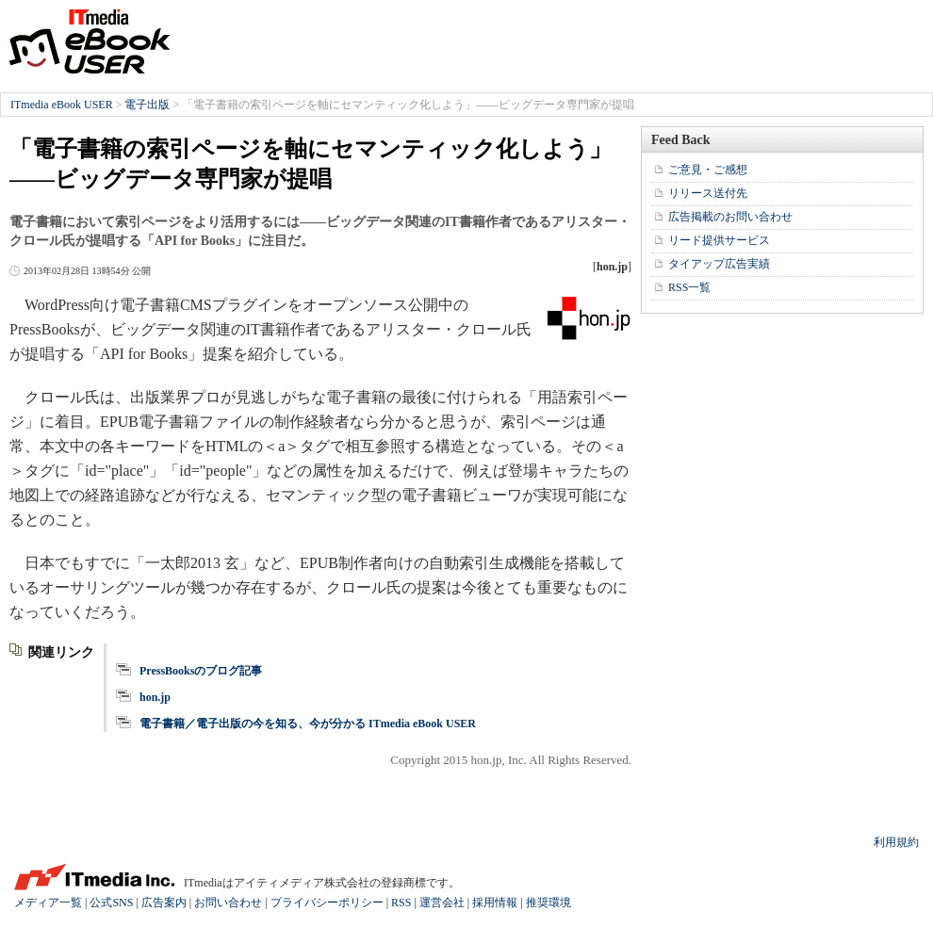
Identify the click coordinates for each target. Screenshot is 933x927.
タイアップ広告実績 (719, 263)
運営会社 (442, 902)
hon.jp (155, 697)
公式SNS (111, 902)
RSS (401, 902)
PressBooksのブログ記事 (200, 670)
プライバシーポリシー (327, 902)
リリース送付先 (707, 193)
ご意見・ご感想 (707, 169)
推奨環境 (548, 902)
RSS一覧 (689, 287)
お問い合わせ (228, 902)
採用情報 (494, 902)
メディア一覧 (48, 902)
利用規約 (896, 842)
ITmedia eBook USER (89, 41)
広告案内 (164, 902)
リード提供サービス (719, 240)
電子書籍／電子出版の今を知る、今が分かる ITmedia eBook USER (307, 723)
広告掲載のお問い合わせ (730, 216)
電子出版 (147, 104)
